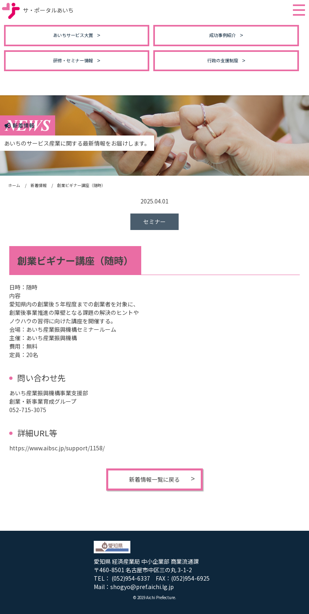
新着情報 (39, 185)
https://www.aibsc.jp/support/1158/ (57, 448)
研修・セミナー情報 (73, 60)
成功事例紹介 (222, 35)
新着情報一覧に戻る (154, 479)
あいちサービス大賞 (73, 35)
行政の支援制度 (222, 60)
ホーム (14, 185)
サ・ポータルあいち (38, 10)
